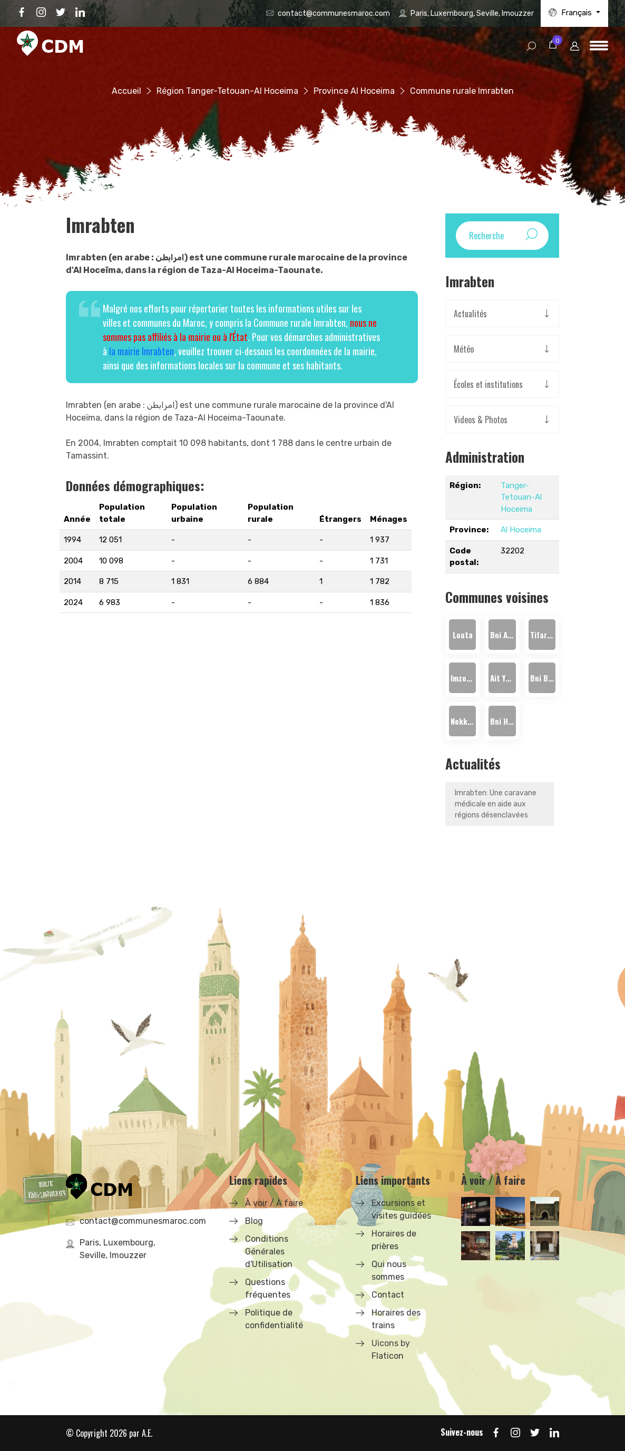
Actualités (470, 313)
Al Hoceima (521, 529)
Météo (464, 349)
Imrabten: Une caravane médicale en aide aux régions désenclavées (495, 804)
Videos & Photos (480, 419)
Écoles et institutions (488, 384)
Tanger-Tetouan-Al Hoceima (521, 497)
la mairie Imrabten (141, 351)
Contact (388, 1295)
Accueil (126, 91)
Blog (254, 1221)
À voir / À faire (274, 1203)
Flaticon (388, 1356)
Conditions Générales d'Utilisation (268, 1251)
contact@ (334, 13)
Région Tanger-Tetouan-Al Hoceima (227, 91)
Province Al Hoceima (354, 91)
